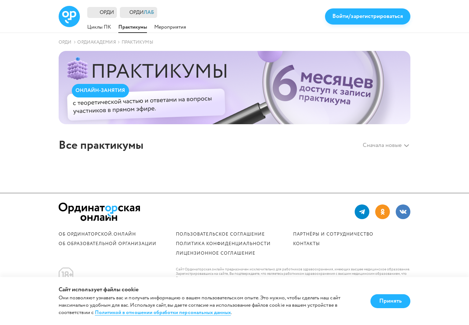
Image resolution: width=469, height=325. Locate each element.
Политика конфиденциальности (223, 244)
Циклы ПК (99, 27)
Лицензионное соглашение (215, 253)
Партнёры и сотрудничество (333, 234)
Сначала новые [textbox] (382, 145)
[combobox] (381, 145)
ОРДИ (107, 12)
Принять (390, 301)
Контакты (306, 244)
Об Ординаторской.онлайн (97, 234)
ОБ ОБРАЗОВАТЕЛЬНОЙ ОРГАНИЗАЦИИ (107, 244)
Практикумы (132, 27)
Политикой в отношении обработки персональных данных (163, 312)
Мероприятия (170, 27)
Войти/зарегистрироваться (367, 16)
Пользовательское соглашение (220, 234)
